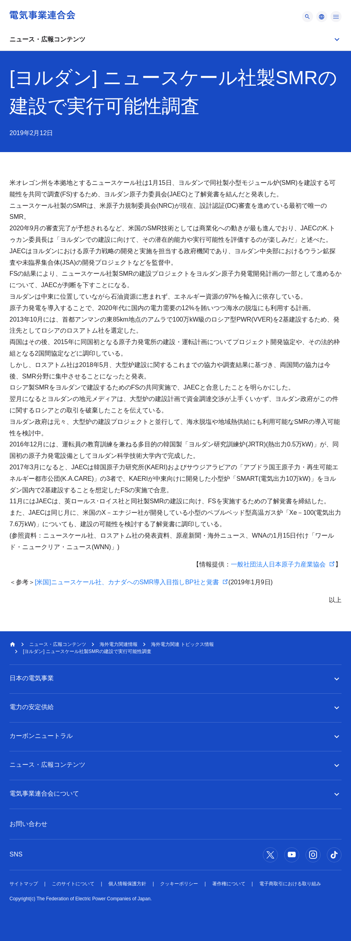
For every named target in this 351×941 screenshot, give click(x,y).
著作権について (228, 883)
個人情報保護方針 (127, 883)
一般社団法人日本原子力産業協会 (278, 564)
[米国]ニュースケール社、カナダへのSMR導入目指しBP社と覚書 (127, 582)
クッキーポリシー (179, 883)
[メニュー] (307, 16)
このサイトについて (73, 883)
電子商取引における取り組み (290, 883)
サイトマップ (23, 883)
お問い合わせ (28, 824)
